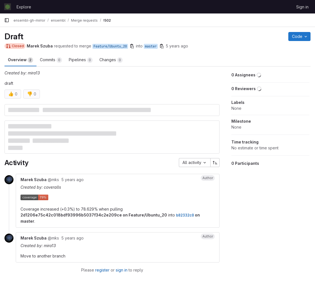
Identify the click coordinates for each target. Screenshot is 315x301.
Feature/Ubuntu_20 (110, 46)
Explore (24, 6)
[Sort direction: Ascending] (215, 162)
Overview (20, 60)
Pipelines (81, 60)
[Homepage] (7, 6)
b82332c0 (185, 215)
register (102, 270)
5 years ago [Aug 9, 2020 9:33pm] (177, 46)
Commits (51, 60)
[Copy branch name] (132, 46)
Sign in (302, 6)
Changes (111, 60)
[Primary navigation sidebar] (6, 20)
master (151, 46)
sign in (121, 270)
